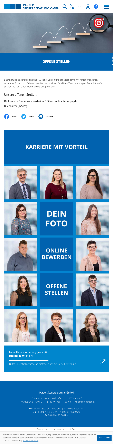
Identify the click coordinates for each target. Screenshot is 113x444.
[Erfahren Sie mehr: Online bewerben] (56, 359)
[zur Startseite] (31, 6)
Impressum (59, 429)
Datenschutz (42, 429)
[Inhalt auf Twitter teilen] (29, 116)
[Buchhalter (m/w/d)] (56, 106)
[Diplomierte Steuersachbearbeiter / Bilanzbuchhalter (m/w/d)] (56, 102)
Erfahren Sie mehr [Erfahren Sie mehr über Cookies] (30, 440)
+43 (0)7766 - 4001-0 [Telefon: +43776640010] (32, 401)
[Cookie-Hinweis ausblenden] (104, 438)
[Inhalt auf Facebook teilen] (12, 116)
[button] (72, 6)
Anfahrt (73, 429)
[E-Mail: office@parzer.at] (80, 6)
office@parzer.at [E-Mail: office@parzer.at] (86, 401)
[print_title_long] (48, 116)
